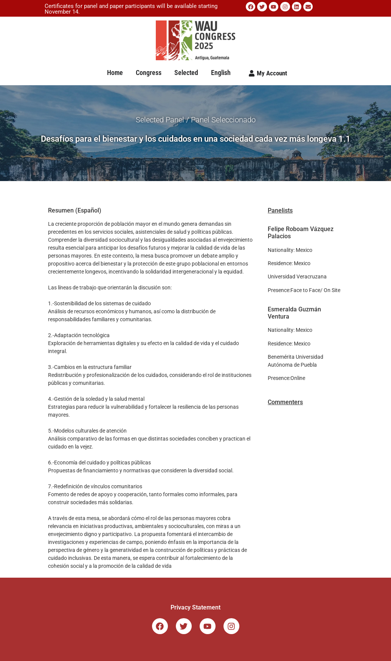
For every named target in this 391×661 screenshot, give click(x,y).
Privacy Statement (195, 607)
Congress (148, 73)
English (221, 73)
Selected (186, 73)
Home (115, 73)
